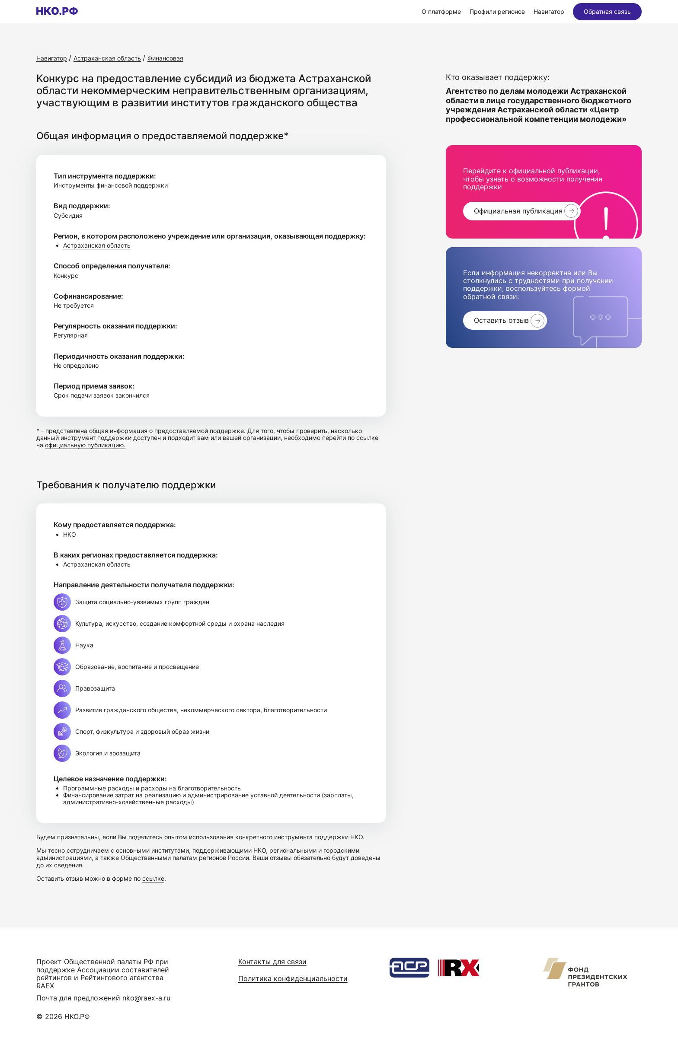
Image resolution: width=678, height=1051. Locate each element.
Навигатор (549, 11)
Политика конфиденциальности (293, 978)
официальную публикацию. (85, 445)
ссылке (153, 878)
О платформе (441, 11)
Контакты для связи (272, 961)
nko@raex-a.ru (146, 998)
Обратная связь (607, 11)
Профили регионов (497, 11)
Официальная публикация (518, 211)
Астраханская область (97, 245)
